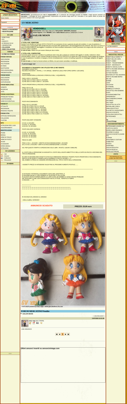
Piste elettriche (112, 151)
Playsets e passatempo (115, 110)
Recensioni (5, 61)
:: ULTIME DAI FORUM (8, 54)
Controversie (6, 99)
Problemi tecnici (7, 97)
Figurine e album (112, 132)
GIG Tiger (109, 102)
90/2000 (49, 32)
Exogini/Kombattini (113, 94)
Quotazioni (5, 68)
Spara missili (5, 146)
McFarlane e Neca (113, 106)
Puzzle (108, 143)
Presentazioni (6, 72)
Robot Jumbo (111, 61)
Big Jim (108, 79)
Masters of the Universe (115, 75)
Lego (108, 83)
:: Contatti (4, 41)
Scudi (3, 141)
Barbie (108, 81)
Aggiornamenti (6, 127)
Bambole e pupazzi (113, 88)
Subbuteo (110, 141)
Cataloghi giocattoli (114, 114)
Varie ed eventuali (8, 101)
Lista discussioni (99, 316)
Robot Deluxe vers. (113, 59)
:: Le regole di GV (7, 43)
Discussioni (5, 59)
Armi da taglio (6, 137)
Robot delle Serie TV (114, 57)
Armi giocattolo (112, 108)
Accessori (5, 144)
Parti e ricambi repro (114, 77)
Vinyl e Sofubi (111, 71)
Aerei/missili (110, 96)
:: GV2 (2, 39)
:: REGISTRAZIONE (7, 31)
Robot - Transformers (114, 63)
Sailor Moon (60, 32)
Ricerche (4, 89)
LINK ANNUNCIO (26, 329)
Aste (2, 91)
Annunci (73, 31)
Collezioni (5, 118)
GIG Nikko (109, 100)
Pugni (3, 133)
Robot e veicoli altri (114, 67)
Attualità (4, 106)
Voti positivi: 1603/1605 (62, 31)
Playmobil (110, 86)
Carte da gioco (112, 128)
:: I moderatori (6, 45)
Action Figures (37, 32)
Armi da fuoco (6, 139)
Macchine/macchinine (114, 98)
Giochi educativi (112, 147)
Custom (4, 120)
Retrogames (111, 116)
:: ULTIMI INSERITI (112, 46)
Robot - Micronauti (113, 65)
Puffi (108, 92)
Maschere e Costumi (114, 139)
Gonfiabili (110, 145)
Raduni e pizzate (7, 111)
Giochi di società (112, 112)
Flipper (109, 137)
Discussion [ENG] (7, 70)
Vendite (4, 87)
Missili (3, 135)
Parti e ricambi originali (115, 69)
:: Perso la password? (9, 29)
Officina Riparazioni (8, 116)
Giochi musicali (112, 149)
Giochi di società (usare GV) (115, 134)
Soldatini (109, 85)
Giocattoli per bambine (115, 90)
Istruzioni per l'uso (8, 125)
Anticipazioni (5, 82)
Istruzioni (4, 148)
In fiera (4, 66)
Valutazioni (5, 64)
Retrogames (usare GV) (115, 126)
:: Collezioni (5, 47)
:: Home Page (5, 37)
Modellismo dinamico (114, 130)
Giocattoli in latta (113, 104)
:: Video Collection (8, 49)
